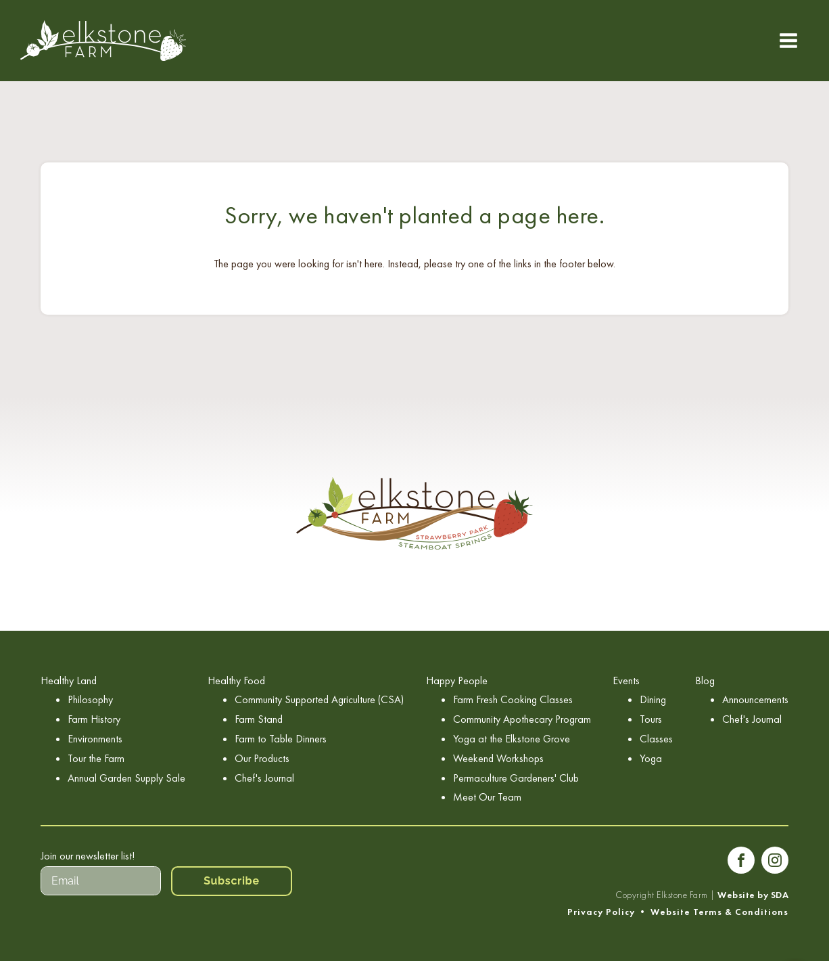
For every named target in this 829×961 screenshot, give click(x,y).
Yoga (651, 758)
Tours (651, 719)
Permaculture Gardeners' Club (516, 778)
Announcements (755, 699)
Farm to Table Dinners (281, 739)
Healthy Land (69, 680)
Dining (653, 699)
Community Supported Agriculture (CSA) (319, 699)
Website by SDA (752, 895)
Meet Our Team (487, 797)
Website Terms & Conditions (719, 912)
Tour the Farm (96, 758)
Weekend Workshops (498, 758)
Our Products (262, 758)
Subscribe (232, 880)
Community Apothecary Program (522, 719)
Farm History (94, 719)
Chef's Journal (264, 778)
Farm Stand (259, 719)
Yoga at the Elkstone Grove (511, 739)
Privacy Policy (601, 912)
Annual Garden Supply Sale (126, 778)
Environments (95, 739)
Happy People (457, 680)
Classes (656, 739)
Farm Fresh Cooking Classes (513, 699)
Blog (705, 680)
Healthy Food (236, 680)
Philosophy (90, 699)
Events (626, 680)
